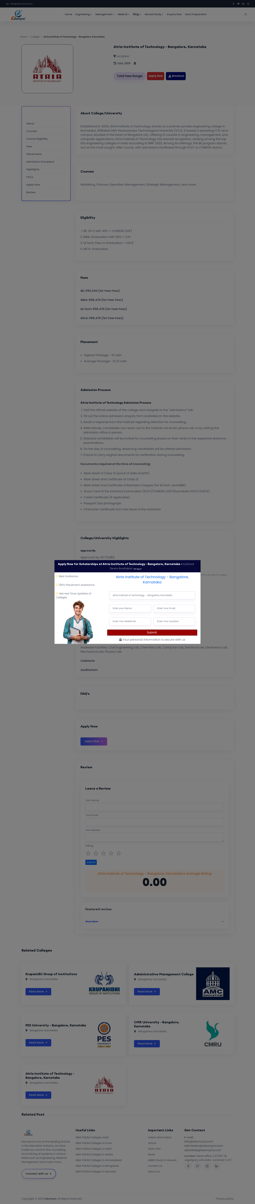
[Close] (198, 566)
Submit (152, 632)
